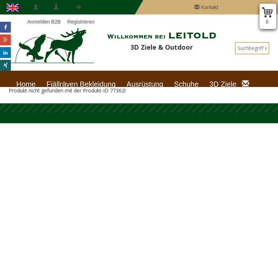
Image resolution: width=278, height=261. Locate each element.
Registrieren (78, 14)
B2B (55, 14)
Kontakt (206, 7)
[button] (5, 27)
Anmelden (36, 14)
